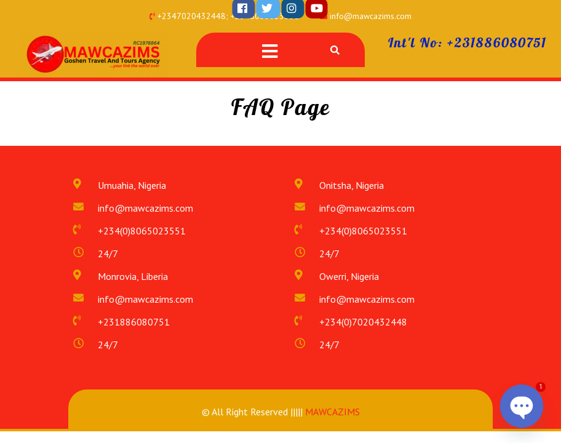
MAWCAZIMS (331, 411)
